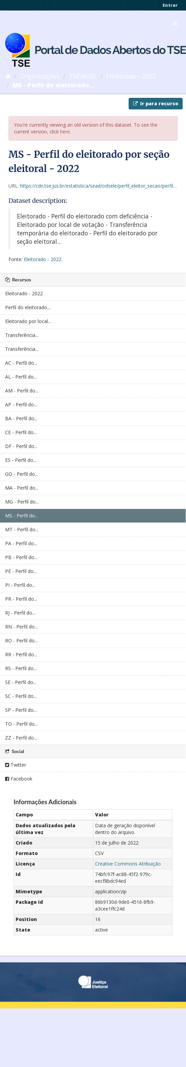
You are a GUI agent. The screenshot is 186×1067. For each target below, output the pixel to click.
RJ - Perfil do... (20, 613)
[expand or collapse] (175, 23)
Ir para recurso (155, 103)
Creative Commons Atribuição (128, 863)
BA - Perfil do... (21, 418)
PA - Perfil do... (21, 543)
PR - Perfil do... (21, 599)
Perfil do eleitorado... (27, 307)
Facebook (18, 778)
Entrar (170, 5)
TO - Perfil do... (21, 724)
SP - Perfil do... (21, 710)
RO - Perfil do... (21, 640)
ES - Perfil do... (20, 460)
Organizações (40, 76)
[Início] (8, 76)
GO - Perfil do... (21, 474)
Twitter (15, 765)
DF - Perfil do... (21, 446)
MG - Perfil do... (22, 501)
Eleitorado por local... (28, 321)
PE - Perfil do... (21, 571)
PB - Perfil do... (21, 557)
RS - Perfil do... (21, 668)
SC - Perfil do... (21, 696)
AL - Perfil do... (21, 377)
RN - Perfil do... (21, 626)
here (65, 131)
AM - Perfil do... (21, 390)
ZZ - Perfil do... (21, 737)
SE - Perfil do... (20, 682)
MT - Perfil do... (21, 529)
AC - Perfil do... (21, 363)
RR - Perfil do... (21, 654)
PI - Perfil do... (20, 585)
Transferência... (21, 335)
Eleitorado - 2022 (130, 76)
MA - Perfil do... (21, 488)
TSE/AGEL (83, 76)
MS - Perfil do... (21, 515)
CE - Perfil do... (21, 432)
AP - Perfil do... (21, 404)
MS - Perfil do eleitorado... (53, 85)
